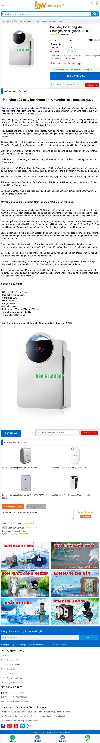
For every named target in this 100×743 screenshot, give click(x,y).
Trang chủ (5, 21)
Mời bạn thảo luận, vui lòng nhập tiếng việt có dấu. (38, 515)
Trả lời (4, 534)
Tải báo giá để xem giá (66, 63)
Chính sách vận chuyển (10, 664)
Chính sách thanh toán (10, 660)
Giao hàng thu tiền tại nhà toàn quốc (73, 70)
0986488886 (19, 693)
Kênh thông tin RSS (9, 682)
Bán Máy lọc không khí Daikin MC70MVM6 (19, 468)
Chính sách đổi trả (8, 669)
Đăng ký (89, 638)
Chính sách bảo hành (9, 674)
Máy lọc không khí (37, 21)
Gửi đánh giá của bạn (13, 507)
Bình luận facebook (36, 507)
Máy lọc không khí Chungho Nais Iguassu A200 (23, 108)
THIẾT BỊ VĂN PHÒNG (20, 21)
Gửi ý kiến (85, 516)
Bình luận (65, 34)
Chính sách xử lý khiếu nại (11, 678)
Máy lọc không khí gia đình (55, 21)
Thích (12, 534)
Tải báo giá (94, 40)
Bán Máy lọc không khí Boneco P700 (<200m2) (70, 495)
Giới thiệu (5, 656)
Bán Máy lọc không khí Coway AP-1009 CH (69, 468)
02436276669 (21, 697)
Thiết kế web (50, 732)
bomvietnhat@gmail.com (19, 701)
